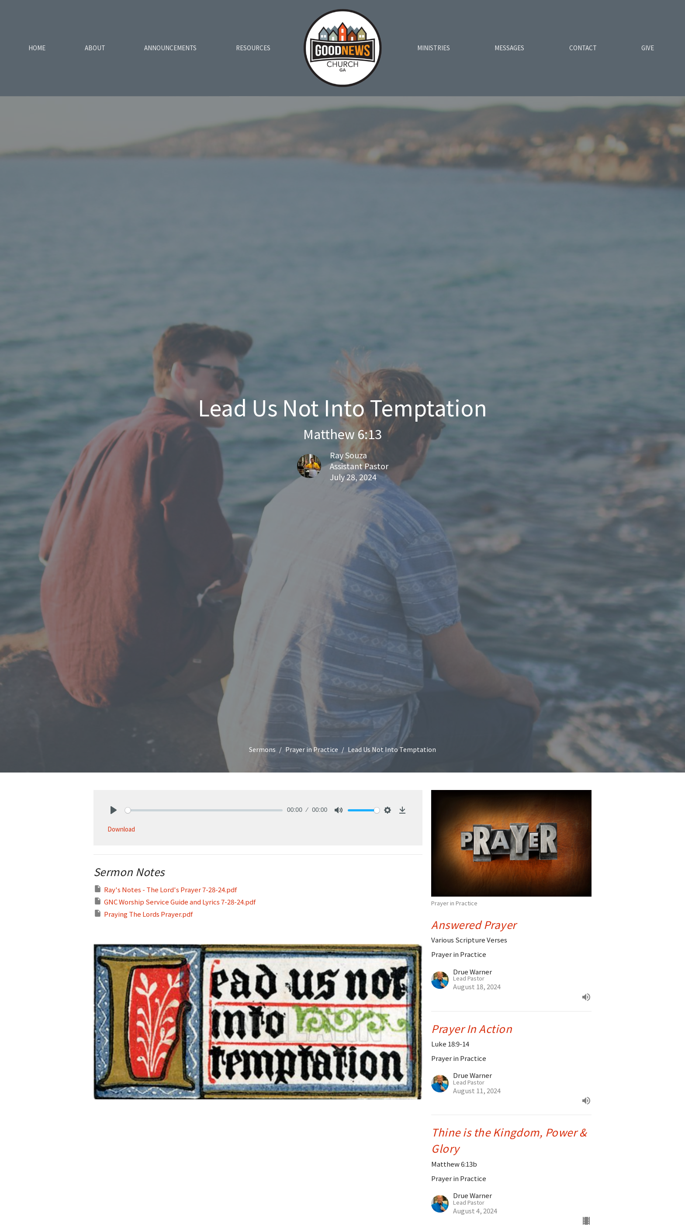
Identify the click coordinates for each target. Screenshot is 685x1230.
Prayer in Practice (311, 749)
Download (121, 829)
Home (36, 48)
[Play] (114, 810)
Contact (583, 48)
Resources (253, 48)
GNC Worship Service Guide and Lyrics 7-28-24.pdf (174, 901)
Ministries (433, 48)
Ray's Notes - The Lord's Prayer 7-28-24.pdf (165, 889)
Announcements (170, 48)
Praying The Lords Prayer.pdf (143, 913)
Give (647, 48)
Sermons (262, 749)
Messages (509, 48)
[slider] (204, 810)
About (95, 48)
